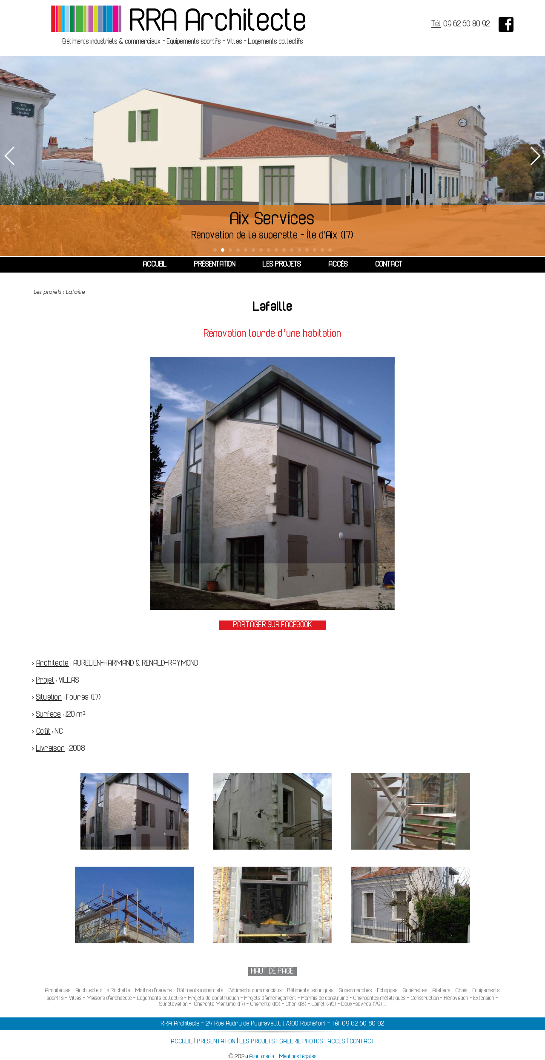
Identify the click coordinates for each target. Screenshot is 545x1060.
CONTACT (388, 264)
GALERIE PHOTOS (301, 1042)
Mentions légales (298, 1057)
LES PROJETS (282, 264)
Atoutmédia (262, 1057)
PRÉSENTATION (214, 264)
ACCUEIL (155, 264)
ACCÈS (338, 264)
